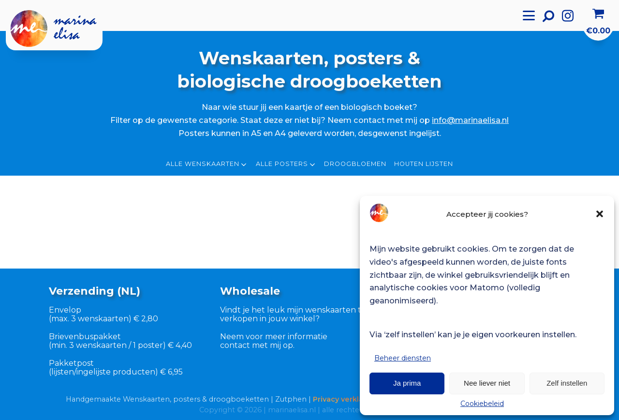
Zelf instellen (566, 383)
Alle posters (286, 164)
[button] (599, 214)
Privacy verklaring (345, 399)
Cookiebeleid (482, 403)
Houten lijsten (423, 164)
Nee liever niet (487, 383)
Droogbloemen (355, 164)
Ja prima (407, 383)
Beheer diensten (402, 358)
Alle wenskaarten (207, 164)
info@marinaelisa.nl (470, 120)
